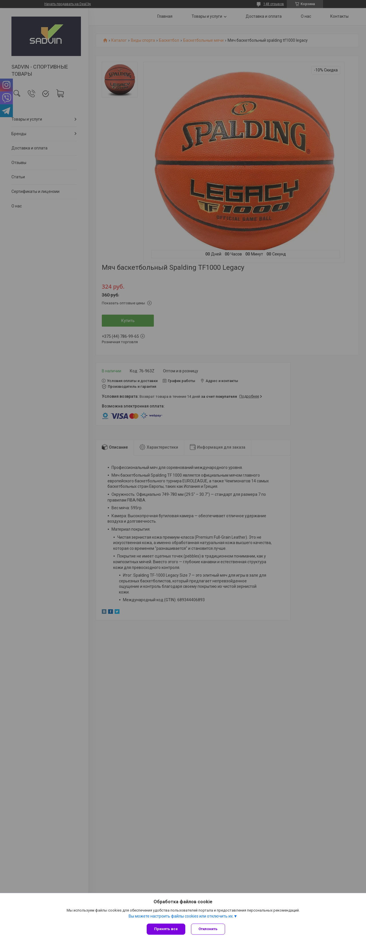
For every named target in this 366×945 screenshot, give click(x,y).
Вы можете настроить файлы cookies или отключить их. (181, 916)
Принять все (166, 929)
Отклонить (208, 929)
